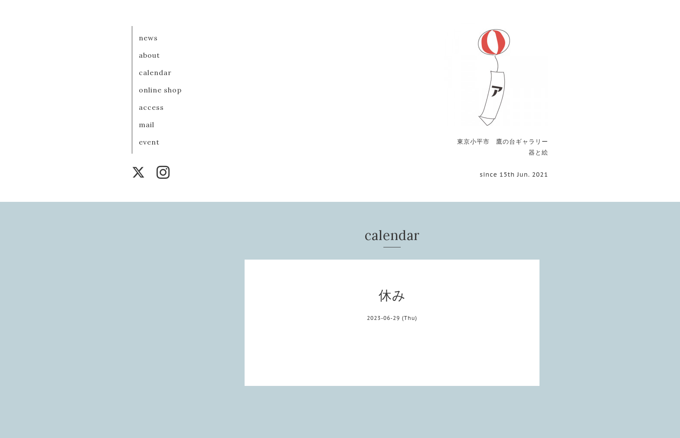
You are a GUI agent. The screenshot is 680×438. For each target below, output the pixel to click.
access (151, 107)
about (149, 55)
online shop (160, 90)
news (148, 37)
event (149, 142)
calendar (155, 72)
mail (146, 124)
